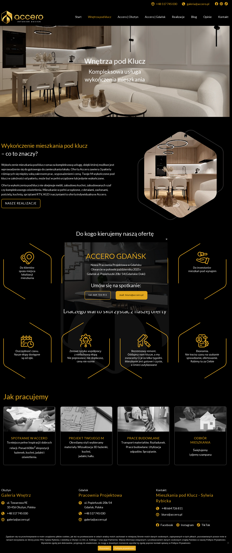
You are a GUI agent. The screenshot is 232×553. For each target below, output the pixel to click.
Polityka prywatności (124, 548)
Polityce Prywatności (180, 543)
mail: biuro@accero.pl (132, 294)
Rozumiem (104, 548)
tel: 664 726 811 (97, 294)
